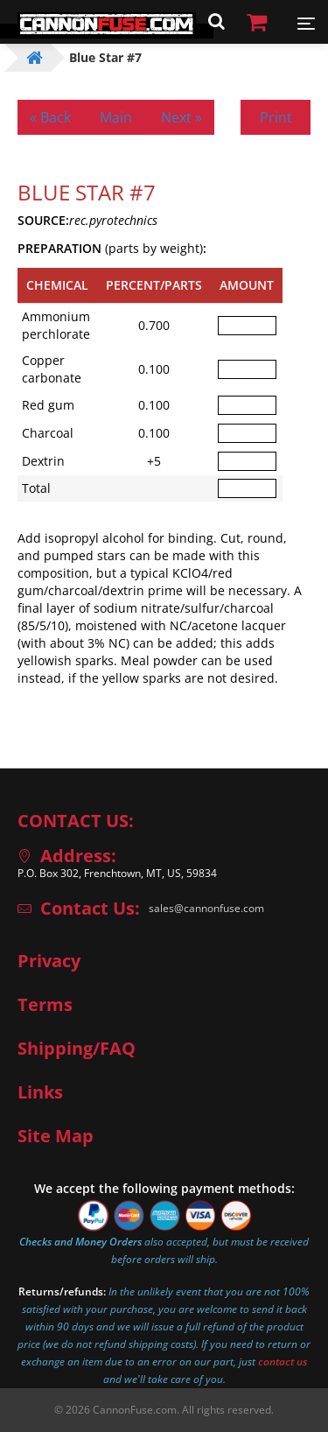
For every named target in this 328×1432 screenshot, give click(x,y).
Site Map (55, 1136)
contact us (282, 1361)
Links (40, 1092)
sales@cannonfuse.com (206, 908)
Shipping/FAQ (76, 1048)
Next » (181, 117)
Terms (45, 1005)
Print (276, 117)
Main (116, 117)
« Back (50, 117)
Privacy (48, 961)
